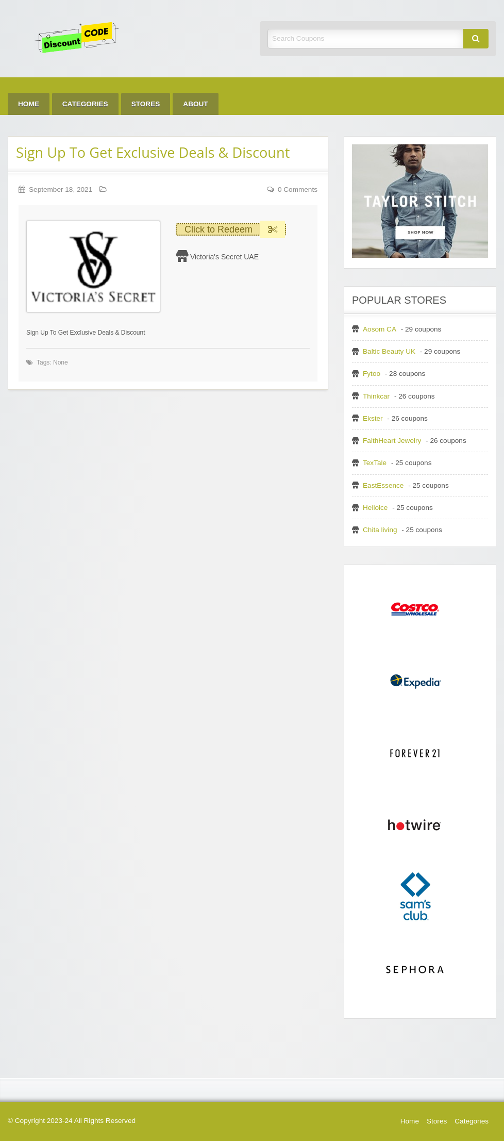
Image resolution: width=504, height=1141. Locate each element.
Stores (145, 104)
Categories (85, 104)
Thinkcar (376, 396)
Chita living (380, 530)
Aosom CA (379, 329)
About (195, 104)
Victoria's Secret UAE (224, 257)
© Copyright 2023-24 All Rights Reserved (72, 1121)
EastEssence (383, 485)
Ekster (373, 418)
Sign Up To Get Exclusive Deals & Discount (153, 152)
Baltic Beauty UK (389, 351)
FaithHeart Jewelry (392, 440)
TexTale (375, 463)
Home (28, 104)
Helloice (375, 507)
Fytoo (371, 373)
